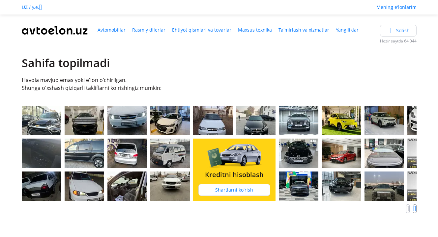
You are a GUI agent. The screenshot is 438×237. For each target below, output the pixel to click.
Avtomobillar (112, 30)
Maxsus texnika (255, 30)
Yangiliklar (347, 30)
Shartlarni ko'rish (234, 190)
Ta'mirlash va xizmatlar (303, 30)
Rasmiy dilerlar (148, 30)
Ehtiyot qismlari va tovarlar (201, 30)
